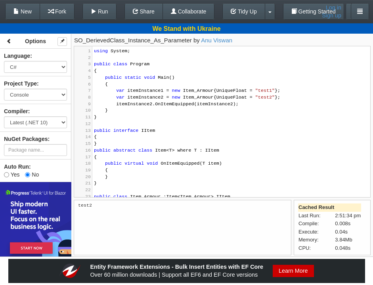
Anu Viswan (216, 40)
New (22, 11)
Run (99, 11)
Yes (11, 174)
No (32, 174)
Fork (57, 11)
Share (144, 11)
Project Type (20, 83)
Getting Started (313, 11)
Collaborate (189, 11)
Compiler (16, 111)
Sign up (331, 15)
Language (17, 56)
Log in (333, 7)
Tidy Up (243, 11)
